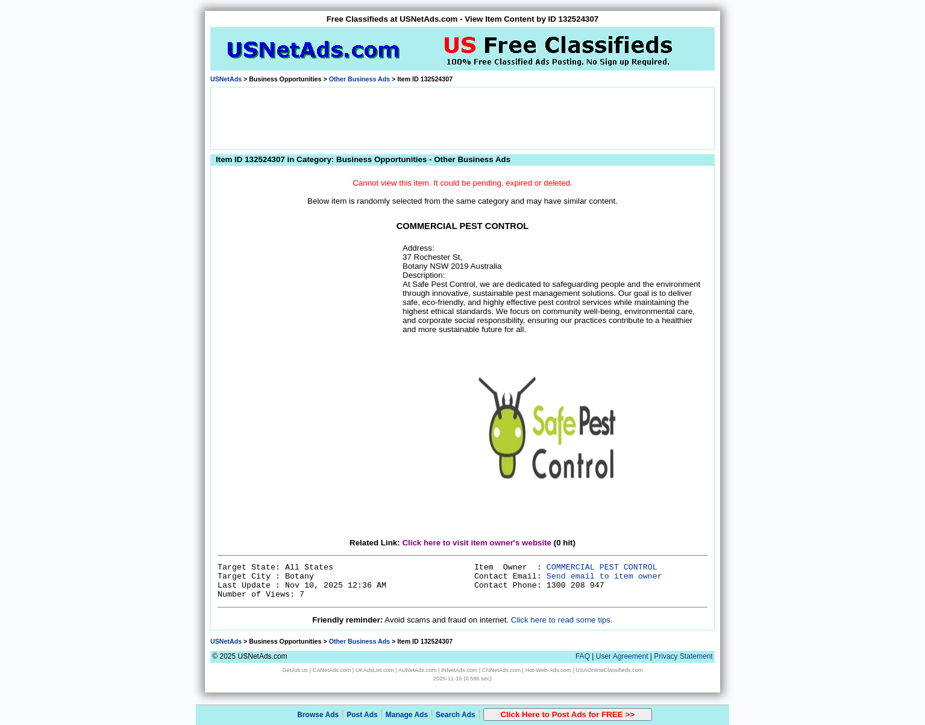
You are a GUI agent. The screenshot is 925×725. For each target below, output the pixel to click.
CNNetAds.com (501, 670)
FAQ (582, 656)
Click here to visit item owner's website (476, 542)
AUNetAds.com (417, 670)
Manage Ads (407, 715)
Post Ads (362, 715)
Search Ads (455, 715)
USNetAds (226, 79)
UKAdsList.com (375, 670)
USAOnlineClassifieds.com (608, 670)
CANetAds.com (331, 670)
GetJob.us (295, 670)
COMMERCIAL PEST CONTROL (602, 567)
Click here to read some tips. (562, 619)
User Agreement (622, 656)
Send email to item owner (604, 576)
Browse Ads (318, 715)
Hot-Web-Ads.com (548, 670)
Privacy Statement (683, 656)
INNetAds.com (459, 670)
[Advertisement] (462, 117)
